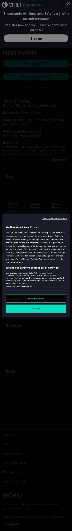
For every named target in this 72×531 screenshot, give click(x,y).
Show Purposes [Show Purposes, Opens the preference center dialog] (36, 298)
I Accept (36, 308)
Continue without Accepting (54, 218)
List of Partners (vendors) (18, 286)
